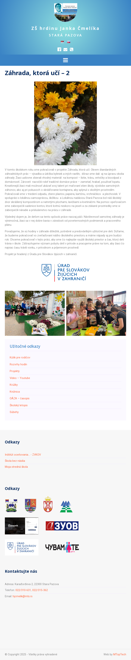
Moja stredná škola (16, 466)
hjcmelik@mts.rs (22, 596)
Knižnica (15, 391)
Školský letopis (19, 405)
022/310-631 (23, 590)
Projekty (15, 371)
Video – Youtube (20, 378)
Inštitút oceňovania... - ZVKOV (23, 454)
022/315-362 (40, 590)
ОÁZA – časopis (19, 398)
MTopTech (119, 654)
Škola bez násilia (15, 460)
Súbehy (14, 412)
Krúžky (14, 384)
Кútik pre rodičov (20, 357)
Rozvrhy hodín (18, 364)
